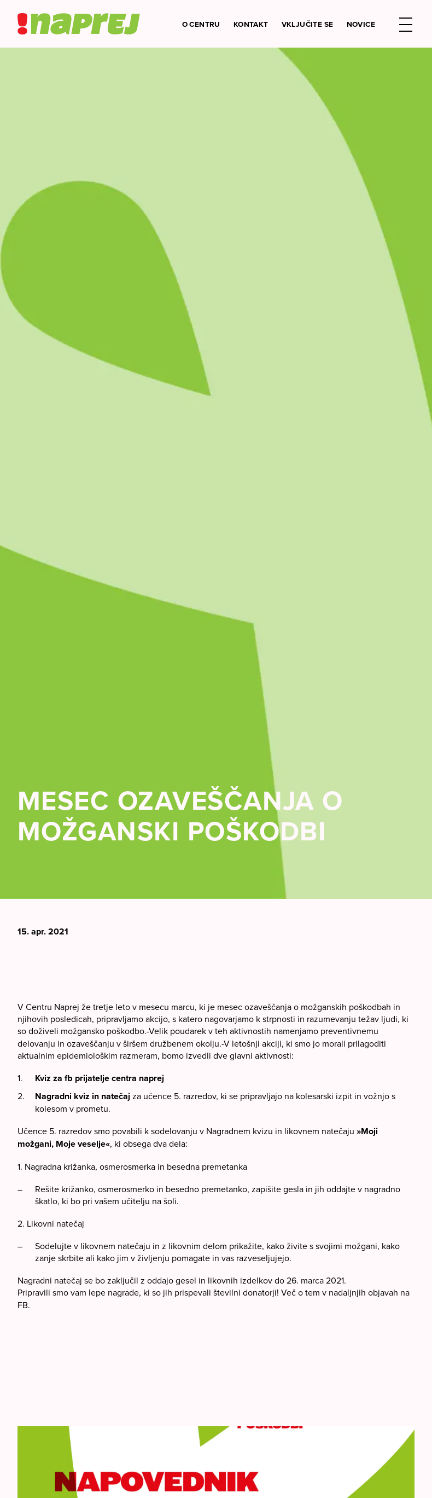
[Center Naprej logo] (78, 23)
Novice (361, 24)
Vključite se (308, 24)
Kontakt (250, 24)
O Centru (201, 24)
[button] (406, 24)
